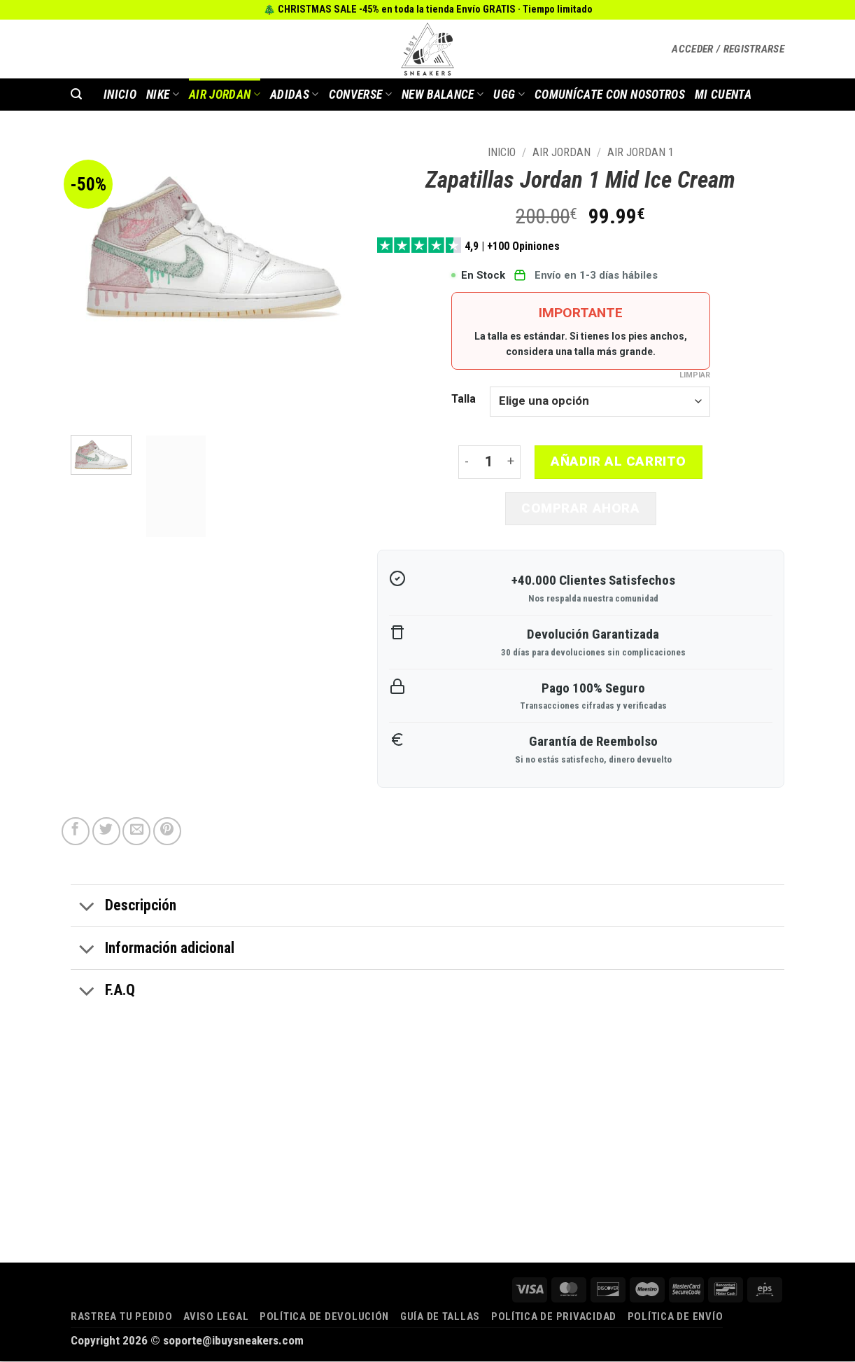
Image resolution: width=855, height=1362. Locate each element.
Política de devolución (324, 1317)
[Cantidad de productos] (488, 462)
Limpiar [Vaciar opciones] (694, 375)
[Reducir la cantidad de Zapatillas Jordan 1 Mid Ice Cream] (466, 462)
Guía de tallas (440, 1317)
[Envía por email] (136, 832)
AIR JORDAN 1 (640, 152)
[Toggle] (87, 908)
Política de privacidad (553, 1317)
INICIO (120, 95)
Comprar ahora (580, 509)
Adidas (294, 95)
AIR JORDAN (224, 95)
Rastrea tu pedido (122, 1317)
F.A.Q (103, 993)
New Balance (442, 95)
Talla (463, 399)
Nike (162, 95)
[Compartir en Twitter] (106, 832)
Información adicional (152, 950)
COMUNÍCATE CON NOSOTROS (610, 95)
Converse (360, 95)
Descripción (123, 908)
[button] (728, 49)
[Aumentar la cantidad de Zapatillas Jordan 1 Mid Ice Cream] (511, 462)
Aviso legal (215, 1317)
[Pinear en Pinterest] (167, 832)
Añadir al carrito (618, 461)
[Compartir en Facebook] (76, 832)
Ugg (509, 95)
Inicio (502, 152)
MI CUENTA (723, 95)
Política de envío (675, 1317)
